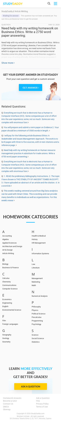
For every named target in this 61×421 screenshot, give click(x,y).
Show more (8, 62)
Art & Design (7, 250)
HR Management (39, 243)
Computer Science (10, 289)
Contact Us (8, 404)
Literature (36, 268)
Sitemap (7, 409)
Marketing (36, 282)
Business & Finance (10, 267)
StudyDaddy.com (38, 414)
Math (34, 285)
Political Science (38, 314)
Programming (37, 321)
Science (35, 335)
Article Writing (8, 253)
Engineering (7, 303)
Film (4, 320)
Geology (5, 338)
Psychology (36, 324)
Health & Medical (39, 236)
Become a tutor (10, 401)
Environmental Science (11, 310)
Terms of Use (42, 407)
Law (33, 264)
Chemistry (6, 282)
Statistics (36, 342)
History (35, 239)
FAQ (38, 401)
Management (37, 278)
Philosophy (36, 307)
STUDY (12, 4)
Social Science (38, 338)
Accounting (7, 236)
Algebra (5, 239)
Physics (35, 310)
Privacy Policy (42, 404)
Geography (6, 335)
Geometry (6, 342)
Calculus (5, 278)
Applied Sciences (9, 243)
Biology (5, 264)
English (5, 306)
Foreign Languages (10, 324)
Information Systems (40, 253)
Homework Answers (12, 398)
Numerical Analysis (40, 296)
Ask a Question (30, 386)
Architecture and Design (12, 246)
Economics (7, 299)
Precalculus (36, 317)
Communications (9, 285)
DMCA (6, 407)
